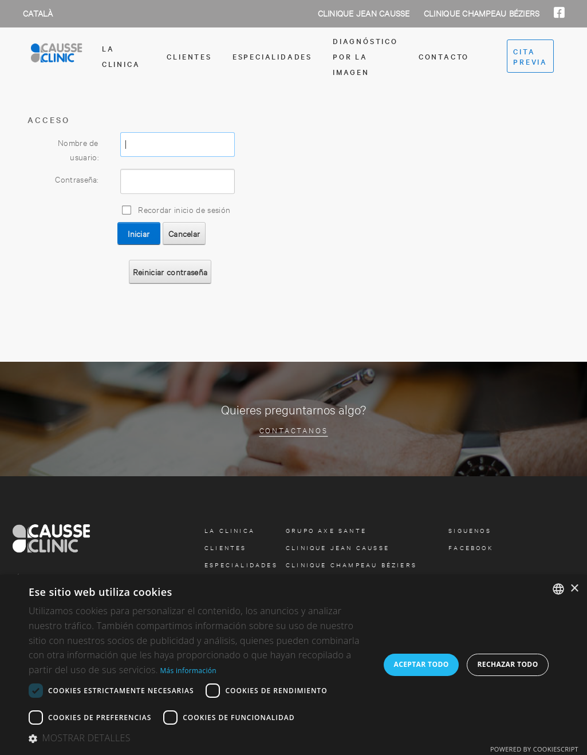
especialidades (272, 56)
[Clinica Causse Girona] (57, 56)
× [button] (574, 588)
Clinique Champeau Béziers (483, 12)
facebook (471, 547)
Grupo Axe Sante (326, 530)
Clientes (189, 56)
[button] (199, 738)
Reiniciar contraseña (170, 271)
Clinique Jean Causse (365, 12)
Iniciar (138, 233)
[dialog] (293, 665)
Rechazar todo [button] (507, 664)
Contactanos (293, 429)
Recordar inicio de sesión (184, 209)
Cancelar (184, 233)
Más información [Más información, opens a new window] (188, 670)
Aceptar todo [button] (420, 664)
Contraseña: (77, 178)
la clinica (121, 56)
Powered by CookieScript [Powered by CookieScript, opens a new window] (534, 749)
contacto (444, 56)
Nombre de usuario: (78, 150)
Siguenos (469, 530)
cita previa (530, 56)
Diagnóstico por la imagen (365, 56)
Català (38, 12)
